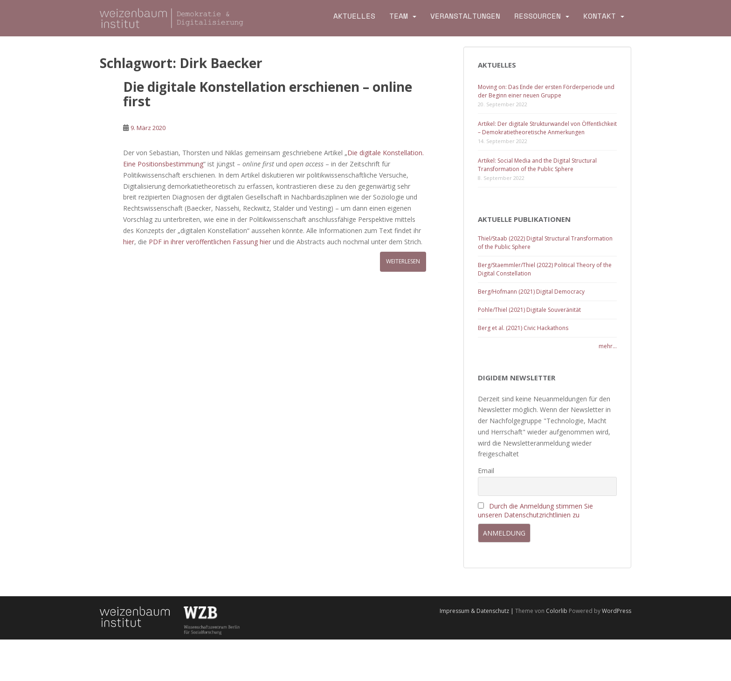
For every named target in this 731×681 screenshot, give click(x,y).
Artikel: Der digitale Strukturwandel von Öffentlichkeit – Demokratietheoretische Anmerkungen (547, 128)
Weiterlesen (403, 261)
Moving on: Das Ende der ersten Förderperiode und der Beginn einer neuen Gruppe (546, 91)
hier (128, 241)
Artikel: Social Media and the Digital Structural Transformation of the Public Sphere (537, 165)
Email (486, 470)
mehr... (608, 346)
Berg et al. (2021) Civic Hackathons (523, 328)
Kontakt (599, 16)
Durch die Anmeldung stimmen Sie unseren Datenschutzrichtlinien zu (535, 510)
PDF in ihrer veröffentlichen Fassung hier (211, 241)
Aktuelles (354, 16)
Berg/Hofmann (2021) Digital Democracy (531, 292)
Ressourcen (537, 16)
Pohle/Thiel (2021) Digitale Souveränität (529, 310)
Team (398, 16)
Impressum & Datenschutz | (477, 611)
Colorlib (556, 611)
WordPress (616, 611)
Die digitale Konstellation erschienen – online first (267, 94)
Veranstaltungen (465, 16)
